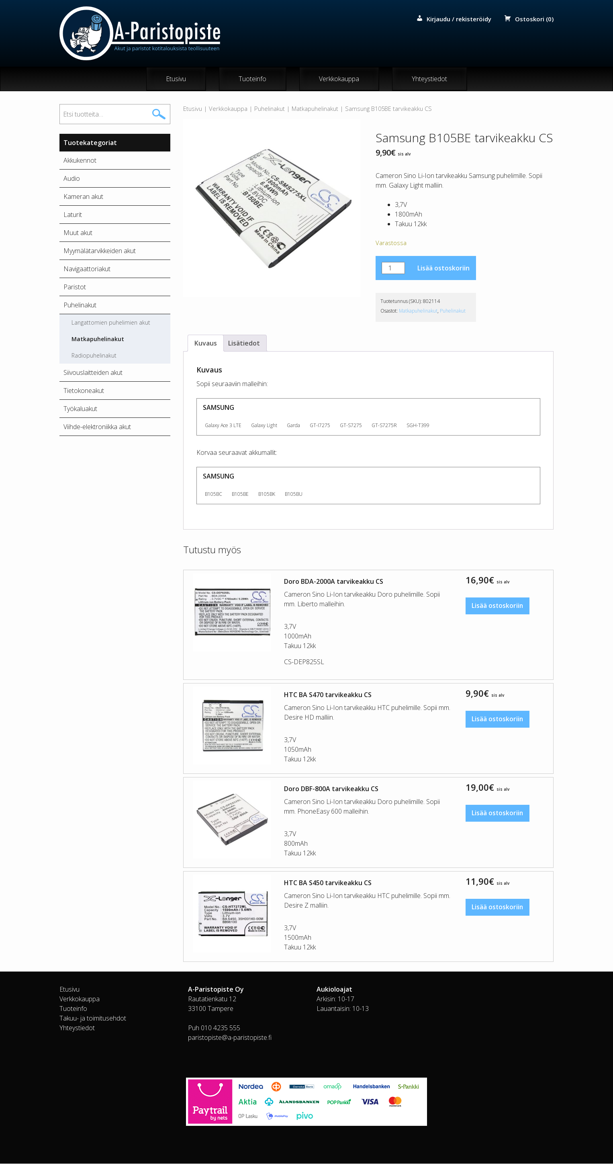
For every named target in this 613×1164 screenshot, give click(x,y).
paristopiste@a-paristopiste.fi (230, 1037)
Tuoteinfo (252, 79)
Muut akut (77, 233)
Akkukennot (79, 160)
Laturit (72, 215)
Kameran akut (83, 196)
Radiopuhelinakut (94, 356)
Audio (71, 178)
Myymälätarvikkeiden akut (99, 251)
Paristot (74, 287)
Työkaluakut (80, 409)
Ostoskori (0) (534, 19)
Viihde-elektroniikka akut (97, 427)
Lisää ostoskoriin (443, 268)
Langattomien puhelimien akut (111, 323)
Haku (159, 114)
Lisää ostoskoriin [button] (498, 606)
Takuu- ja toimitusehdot (92, 1018)
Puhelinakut (269, 109)
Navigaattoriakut (86, 269)
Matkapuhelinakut (315, 109)
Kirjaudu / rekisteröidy (459, 19)
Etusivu (176, 79)
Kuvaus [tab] (205, 343)
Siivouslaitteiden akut (93, 372)
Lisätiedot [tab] (244, 343)
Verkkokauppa (339, 79)
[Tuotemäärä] (393, 268)
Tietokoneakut (83, 391)
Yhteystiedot (429, 79)
